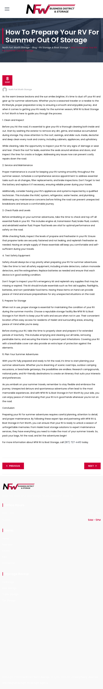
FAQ (4, 556)
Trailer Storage (10, 594)
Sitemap (93, 677)
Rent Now (7, 544)
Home (5, 538)
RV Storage (8, 582)
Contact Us (8, 563)
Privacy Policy (79, 677)
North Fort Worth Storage (20, 89)
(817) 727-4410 (72, 442)
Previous (12, 465)
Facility (6, 550)
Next (93, 465)
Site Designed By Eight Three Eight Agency (25, 682)
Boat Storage (9, 588)
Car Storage (8, 600)
